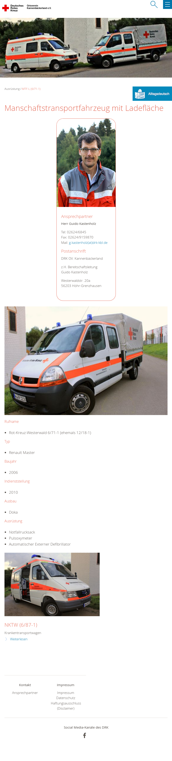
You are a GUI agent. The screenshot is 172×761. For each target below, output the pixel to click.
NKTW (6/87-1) (20, 625)
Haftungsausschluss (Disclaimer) (65, 705)
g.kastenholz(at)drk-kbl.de (88, 242)
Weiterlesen (19, 639)
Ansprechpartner (25, 693)
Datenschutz (65, 698)
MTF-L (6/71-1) (31, 89)
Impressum (65, 693)
